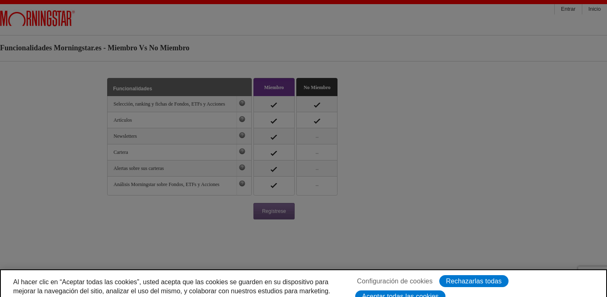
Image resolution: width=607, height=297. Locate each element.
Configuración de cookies (395, 288)
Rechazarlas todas (474, 288)
